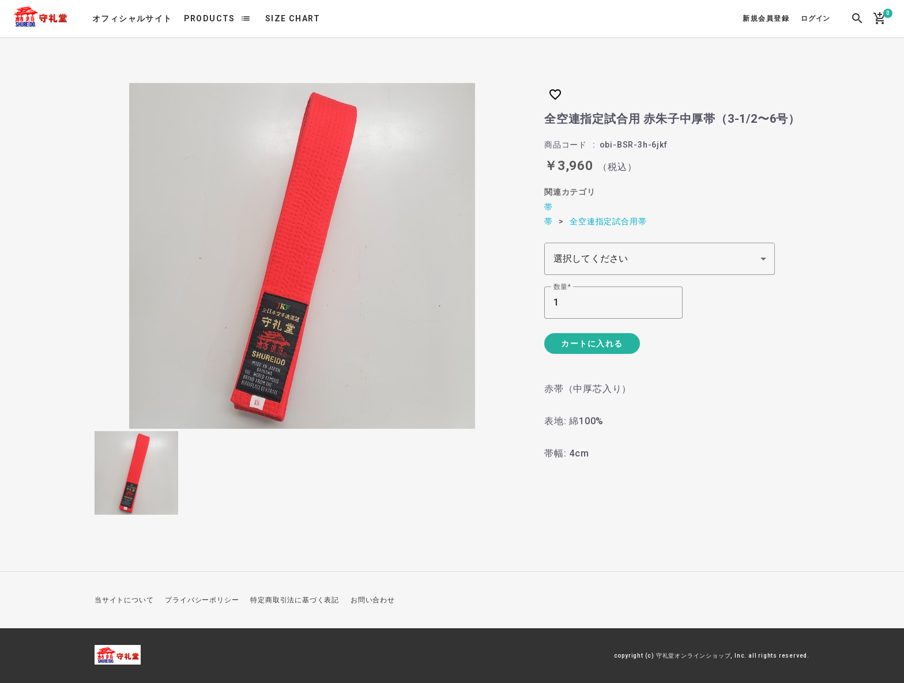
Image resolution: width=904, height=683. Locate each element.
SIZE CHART (293, 18)
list (245, 18)
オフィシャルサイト (132, 18)
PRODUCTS (209, 18)
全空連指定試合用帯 (608, 221)
